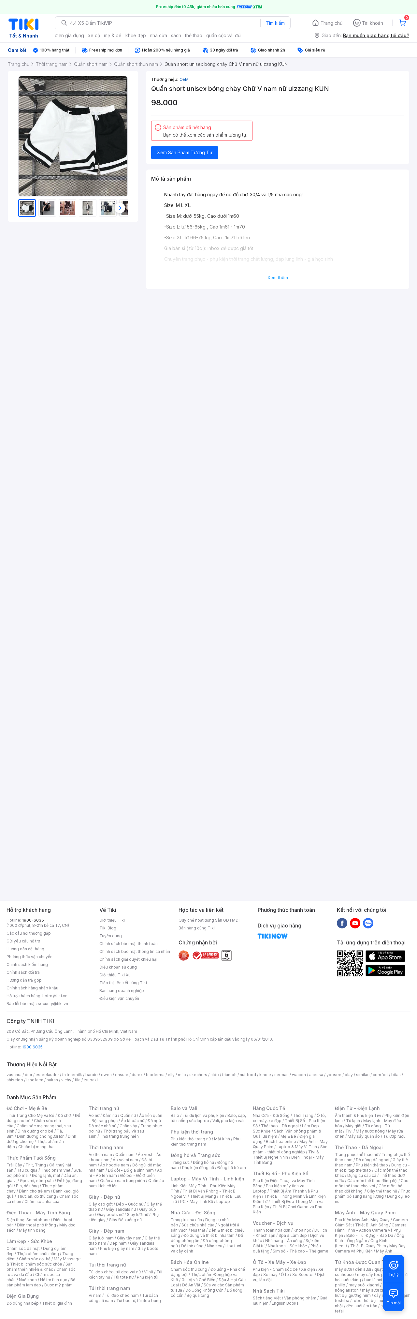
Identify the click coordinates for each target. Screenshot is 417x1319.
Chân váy (128, 1125)
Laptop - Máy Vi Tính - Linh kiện (207, 1178)
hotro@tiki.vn (54, 995)
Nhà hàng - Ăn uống (283, 1240)
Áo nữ (94, 1115)
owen (106, 1074)
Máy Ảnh (384, 1251)
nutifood (248, 1074)
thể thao (193, 35)
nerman (281, 1074)
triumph (229, 1074)
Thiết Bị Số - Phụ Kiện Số (280, 1173)
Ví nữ (148, 1271)
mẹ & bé (113, 35)
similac (362, 1074)
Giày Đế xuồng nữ (125, 1219)
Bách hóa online (281, 1141)
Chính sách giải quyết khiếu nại (128, 959)
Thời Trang (303, 1115)
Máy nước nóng (370, 1131)
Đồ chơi (65, 1115)
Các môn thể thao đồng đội (372, 1180)
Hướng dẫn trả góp (24, 980)
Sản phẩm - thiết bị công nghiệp (290, 1149)
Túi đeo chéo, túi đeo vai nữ (115, 1271)
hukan (52, 1079)
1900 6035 (32, 1047)
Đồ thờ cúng (192, 1245)
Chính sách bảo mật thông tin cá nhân (134, 951)
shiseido (15, 1079)
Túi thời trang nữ (107, 1264)
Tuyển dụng (110, 935)
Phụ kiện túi (147, 1277)
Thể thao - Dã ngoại (280, 1125)
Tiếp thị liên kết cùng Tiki (123, 982)
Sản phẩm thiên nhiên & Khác (40, 1267)
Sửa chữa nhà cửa (197, 1225)
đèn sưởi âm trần (361, 1305)
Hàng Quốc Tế (269, 1108)
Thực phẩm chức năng (38, 1253)
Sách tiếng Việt (267, 1298)
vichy (66, 1079)
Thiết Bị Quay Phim (368, 1245)
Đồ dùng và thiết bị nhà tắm (209, 1235)
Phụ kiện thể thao (372, 1165)
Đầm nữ (110, 1115)
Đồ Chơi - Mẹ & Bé (27, 1108)
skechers (198, 1074)
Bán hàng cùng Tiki (197, 928)
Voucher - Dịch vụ (273, 1223)
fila (77, 1079)
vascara (14, 1074)
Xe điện (308, 1269)
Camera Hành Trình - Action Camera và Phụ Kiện (371, 1230)
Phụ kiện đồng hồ (198, 1167)
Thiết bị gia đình (57, 1303)
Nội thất (198, 1230)
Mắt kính (222, 1138)
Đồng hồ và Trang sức (195, 1155)
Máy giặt (353, 1125)
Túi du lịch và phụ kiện (203, 1115)
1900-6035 (33, 920)
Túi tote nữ (123, 1277)
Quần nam (125, 1154)
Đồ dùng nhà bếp (23, 1303)
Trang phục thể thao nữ (356, 1154)
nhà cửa (158, 35)
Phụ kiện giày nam (117, 1248)
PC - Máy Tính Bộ (196, 1201)
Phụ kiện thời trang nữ (191, 1138)
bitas (396, 1074)
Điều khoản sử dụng (118, 967)
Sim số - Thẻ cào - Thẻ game (300, 1251)
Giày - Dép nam (106, 1231)
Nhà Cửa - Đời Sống (193, 1212)
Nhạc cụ (214, 1245)
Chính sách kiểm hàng (27, 964)
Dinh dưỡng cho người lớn (41, 1136)
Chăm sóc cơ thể (34, 1258)
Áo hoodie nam (114, 1165)
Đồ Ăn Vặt (191, 1284)
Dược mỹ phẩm (58, 1284)
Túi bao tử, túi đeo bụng (138, 1300)
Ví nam (95, 1295)
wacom (299, 1074)
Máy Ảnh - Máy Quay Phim (365, 1212)
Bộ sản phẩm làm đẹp (41, 1282)
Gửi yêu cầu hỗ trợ (23, 941)
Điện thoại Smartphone (28, 1219)
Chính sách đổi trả (23, 972)
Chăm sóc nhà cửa (41, 1201)
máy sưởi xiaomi (377, 1290)
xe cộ (94, 35)
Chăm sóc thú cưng (189, 1269)
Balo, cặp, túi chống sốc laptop (208, 1118)
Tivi (348, 1131)
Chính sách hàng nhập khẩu (32, 988)
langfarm (34, 1079)
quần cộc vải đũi (223, 35)
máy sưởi (343, 1269)
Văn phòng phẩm (300, 1298)
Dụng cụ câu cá (361, 1175)
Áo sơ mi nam (125, 1159)
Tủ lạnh (353, 1120)
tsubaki (91, 1079)
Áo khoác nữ (132, 1120)
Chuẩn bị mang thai (36, 1146)
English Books (285, 1303)
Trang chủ (331, 23)
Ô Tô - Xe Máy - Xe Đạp (279, 1262)
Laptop (223, 1201)
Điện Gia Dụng (23, 1296)
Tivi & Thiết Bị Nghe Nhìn (286, 1154)
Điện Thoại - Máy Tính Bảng (38, 1212)
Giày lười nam (101, 1238)
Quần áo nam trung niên (122, 1180)
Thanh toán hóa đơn (271, 1230)
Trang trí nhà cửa (186, 1219)
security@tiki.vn (53, 1003)
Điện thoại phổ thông (36, 1225)
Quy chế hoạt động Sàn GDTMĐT (210, 920)
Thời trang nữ (104, 1108)
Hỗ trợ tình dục (53, 1279)
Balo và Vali (184, 1108)
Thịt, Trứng (35, 1165)
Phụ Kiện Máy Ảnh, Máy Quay (362, 1219)
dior (28, 1074)
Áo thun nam (100, 1154)
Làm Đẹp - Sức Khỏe (29, 1241)
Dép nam (118, 1243)
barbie (91, 1074)
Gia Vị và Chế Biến (198, 1279)
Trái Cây (14, 1165)
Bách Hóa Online (190, 1262)
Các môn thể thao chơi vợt (371, 1183)
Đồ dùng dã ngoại (372, 1159)
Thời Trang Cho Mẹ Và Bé (30, 1115)
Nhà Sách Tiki (269, 1291)
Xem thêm (277, 277)
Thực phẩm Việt (55, 1170)
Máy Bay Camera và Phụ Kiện (370, 1248)
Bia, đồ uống (27, 1185)
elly (171, 1074)
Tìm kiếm (275, 23)
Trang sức (180, 1162)
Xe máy (270, 1274)
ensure (121, 1074)
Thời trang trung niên (119, 1136)
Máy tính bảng (32, 1230)
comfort (380, 1074)
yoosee (333, 1074)
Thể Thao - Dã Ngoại (359, 1147)
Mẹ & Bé (288, 1136)
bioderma (155, 1074)
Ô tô (285, 1274)
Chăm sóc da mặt (23, 1248)
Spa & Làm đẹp (293, 1235)
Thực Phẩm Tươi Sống (31, 1158)
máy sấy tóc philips (375, 1274)
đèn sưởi (363, 1269)
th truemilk (72, 1074)
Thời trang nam (106, 1147)
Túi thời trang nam (109, 1288)
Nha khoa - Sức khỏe (287, 1245)
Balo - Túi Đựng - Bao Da (369, 1235)
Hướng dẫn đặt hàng (25, 948)
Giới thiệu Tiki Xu (115, 974)
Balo (175, 1115)
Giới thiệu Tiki (112, 920)
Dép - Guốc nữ (129, 1204)
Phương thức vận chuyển (29, 956)
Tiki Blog (107, 928)
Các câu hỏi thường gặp (29, 933)
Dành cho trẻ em (34, 1191)
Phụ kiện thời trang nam (205, 1141)
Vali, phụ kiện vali (228, 1120)
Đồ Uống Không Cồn (204, 1290)
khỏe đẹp (135, 35)
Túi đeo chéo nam (122, 1295)
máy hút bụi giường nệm (369, 1293)
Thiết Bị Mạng (203, 1196)
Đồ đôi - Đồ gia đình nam (131, 1170)
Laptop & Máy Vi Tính (297, 1146)
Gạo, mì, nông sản (37, 1180)
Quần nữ (128, 1115)
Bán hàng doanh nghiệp (121, 990)
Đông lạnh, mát (46, 1175)
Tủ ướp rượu (394, 1136)
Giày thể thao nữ (382, 1191)
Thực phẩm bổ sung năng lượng (372, 1194)
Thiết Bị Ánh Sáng (371, 1225)
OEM (184, 79)
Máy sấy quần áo (364, 1136)
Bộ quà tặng (198, 1295)
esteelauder (47, 1074)
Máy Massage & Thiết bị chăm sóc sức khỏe (44, 1261)
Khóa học (302, 1230)
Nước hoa (28, 1279)
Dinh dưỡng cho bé (35, 1131)
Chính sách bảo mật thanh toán (128, 943)
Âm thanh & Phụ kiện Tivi (358, 1115)
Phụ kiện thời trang (192, 1131)
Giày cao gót (101, 1204)
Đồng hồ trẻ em (231, 1167)
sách (176, 35)
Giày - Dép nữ (104, 1197)
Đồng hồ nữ (203, 1162)
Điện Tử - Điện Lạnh (357, 1108)
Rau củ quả (27, 1170)
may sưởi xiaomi (364, 1284)
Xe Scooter (303, 1274)
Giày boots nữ (110, 1214)
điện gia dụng (69, 35)
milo (182, 1074)
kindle (265, 1074)
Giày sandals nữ (121, 1209)
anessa (316, 1074)
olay (349, 1074)
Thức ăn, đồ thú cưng (36, 1196)
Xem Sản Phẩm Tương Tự (184, 152)
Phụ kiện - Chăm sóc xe (275, 1269)
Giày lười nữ (137, 1214)
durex (137, 1074)
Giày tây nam (129, 1238)
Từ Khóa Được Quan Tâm (363, 1262)
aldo (214, 1074)
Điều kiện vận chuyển (119, 998)
